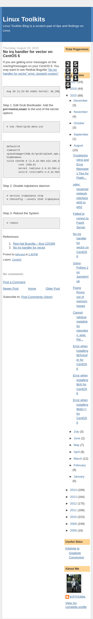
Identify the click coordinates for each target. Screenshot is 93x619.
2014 (74, 490)
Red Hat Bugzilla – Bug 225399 (34, 243)
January (79, 476)
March (78, 458)
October (79, 123)
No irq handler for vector (29, 247)
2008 (74, 530)
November (81, 112)
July (77, 431)
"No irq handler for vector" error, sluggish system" (31, 71)
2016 (74, 88)
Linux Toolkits (24, 19)
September (81, 134)
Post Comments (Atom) (37, 297)
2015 (74, 95)
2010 (74, 517)
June (77, 438)
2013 (74, 497)
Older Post (53, 288)
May (77, 445)
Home (32, 288)
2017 (74, 82)
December (81, 100)
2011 (74, 510)
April (77, 452)
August (78, 145)
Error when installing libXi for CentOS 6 (80, 384)
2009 (74, 523)
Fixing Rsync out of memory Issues (80, 297)
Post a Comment (14, 282)
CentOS (16, 259)
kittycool (78, 597)
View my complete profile (76, 605)
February (80, 465)
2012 (74, 503)
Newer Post (11, 288)
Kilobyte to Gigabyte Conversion (74, 553)
